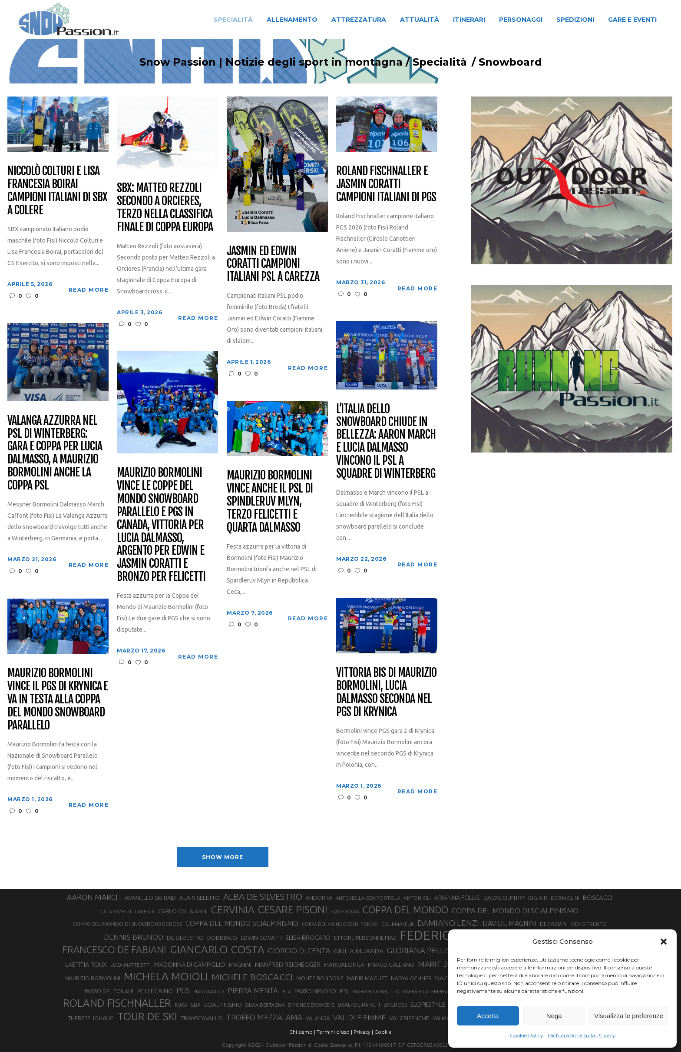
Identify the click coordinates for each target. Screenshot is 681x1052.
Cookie (383, 1032)
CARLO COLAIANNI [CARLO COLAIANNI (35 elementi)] (183, 911)
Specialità (422, 62)
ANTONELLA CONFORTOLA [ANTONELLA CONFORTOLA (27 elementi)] (368, 898)
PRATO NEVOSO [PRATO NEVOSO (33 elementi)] (315, 991)
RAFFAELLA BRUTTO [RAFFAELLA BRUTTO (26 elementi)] (376, 991)
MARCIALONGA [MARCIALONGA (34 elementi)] (344, 965)
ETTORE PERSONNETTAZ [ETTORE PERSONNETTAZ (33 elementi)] (365, 938)
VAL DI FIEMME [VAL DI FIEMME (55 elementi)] (359, 1017)
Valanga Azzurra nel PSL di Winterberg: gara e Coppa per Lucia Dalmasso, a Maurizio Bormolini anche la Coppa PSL (54, 453)
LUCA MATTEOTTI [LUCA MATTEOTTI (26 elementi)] (130, 965)
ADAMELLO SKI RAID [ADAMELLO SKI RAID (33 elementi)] (150, 898)
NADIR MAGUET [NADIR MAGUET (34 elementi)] (367, 978)
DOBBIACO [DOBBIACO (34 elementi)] (222, 938)
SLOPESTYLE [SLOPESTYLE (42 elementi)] (428, 1004)
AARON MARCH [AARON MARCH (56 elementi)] (94, 897)
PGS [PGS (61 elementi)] (183, 990)
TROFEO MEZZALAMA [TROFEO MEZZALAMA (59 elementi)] (264, 1017)
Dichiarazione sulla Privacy (581, 1035)
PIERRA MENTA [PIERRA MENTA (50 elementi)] (253, 991)
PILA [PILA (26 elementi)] (286, 991)
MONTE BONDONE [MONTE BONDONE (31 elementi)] (320, 978)
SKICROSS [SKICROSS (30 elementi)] (395, 1005)
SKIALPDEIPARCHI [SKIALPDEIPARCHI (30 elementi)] (358, 1005)
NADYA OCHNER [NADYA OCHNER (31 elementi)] (411, 978)
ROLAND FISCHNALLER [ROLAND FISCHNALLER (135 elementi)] (117, 1003)
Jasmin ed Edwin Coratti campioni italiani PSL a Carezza (273, 264)
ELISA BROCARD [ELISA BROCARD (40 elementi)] (308, 937)
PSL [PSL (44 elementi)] (345, 991)
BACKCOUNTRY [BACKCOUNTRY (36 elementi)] (504, 897)
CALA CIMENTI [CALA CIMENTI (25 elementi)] (115, 911)
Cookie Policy (526, 1035)
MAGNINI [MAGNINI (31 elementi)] (240, 965)
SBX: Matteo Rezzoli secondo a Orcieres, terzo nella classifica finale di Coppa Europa (164, 208)
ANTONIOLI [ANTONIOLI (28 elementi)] (417, 898)
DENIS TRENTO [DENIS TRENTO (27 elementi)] (589, 924)
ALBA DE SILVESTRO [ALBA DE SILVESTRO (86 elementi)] (262, 897)
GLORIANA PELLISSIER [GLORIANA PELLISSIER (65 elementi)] (426, 950)
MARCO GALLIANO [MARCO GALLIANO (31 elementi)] (391, 965)
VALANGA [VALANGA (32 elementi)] (318, 1018)
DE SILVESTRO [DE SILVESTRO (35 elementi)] (185, 937)
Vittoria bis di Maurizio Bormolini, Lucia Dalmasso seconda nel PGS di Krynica (386, 692)
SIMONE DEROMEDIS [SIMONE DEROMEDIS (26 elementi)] (311, 1005)
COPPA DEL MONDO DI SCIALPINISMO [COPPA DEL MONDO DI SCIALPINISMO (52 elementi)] (515, 910)
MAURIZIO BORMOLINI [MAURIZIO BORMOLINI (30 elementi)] (92, 978)
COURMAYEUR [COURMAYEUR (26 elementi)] (397, 924)
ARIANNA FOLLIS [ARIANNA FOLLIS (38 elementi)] (457, 897)
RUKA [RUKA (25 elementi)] (181, 1005)
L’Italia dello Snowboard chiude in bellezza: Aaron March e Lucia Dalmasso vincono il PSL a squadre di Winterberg (385, 441)
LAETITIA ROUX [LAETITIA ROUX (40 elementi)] (86, 964)
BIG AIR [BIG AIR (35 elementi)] (537, 897)
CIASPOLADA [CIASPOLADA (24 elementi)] (345, 911)
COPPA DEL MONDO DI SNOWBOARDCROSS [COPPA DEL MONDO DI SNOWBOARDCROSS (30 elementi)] (127, 924)
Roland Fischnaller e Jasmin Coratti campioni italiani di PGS (386, 184)
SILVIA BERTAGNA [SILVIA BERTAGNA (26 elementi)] (264, 1005)
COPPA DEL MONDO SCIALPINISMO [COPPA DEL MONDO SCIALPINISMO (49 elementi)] (241, 923)
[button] (663, 941)
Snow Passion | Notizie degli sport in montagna (253, 62)
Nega (554, 1015)
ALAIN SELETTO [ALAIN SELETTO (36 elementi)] (199, 897)
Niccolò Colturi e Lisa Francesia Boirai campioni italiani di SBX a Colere (57, 191)
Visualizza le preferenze (628, 1015)
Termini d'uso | (334, 1032)
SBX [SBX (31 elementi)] (196, 1005)
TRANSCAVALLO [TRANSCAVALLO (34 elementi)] (202, 1018)
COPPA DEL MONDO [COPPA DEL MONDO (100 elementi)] (405, 910)
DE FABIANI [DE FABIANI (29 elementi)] (554, 924)
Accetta (488, 1015)
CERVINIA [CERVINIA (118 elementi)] (233, 909)
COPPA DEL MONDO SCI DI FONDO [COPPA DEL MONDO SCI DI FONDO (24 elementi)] (340, 924)
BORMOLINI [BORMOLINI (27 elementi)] (565, 898)
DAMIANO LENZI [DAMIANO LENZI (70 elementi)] (448, 923)
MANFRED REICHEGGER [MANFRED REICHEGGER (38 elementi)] (288, 964)
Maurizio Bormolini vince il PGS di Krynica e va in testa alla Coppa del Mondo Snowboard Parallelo (57, 699)
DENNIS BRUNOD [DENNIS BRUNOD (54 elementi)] (133, 937)
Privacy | (363, 1032)
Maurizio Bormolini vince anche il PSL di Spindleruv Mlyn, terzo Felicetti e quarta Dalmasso (269, 501)
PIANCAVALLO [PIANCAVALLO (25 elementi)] (208, 991)
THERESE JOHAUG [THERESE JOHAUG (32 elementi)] (91, 1018)
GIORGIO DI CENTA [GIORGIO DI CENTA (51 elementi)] (299, 950)
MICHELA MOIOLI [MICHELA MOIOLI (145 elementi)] (166, 976)
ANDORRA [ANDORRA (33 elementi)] (319, 898)
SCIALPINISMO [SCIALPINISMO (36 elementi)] (223, 1004)
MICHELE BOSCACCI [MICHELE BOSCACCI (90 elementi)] (252, 977)
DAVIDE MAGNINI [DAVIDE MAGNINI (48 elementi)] (509, 923)
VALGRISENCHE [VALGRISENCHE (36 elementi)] (409, 1018)
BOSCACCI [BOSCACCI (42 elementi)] (597, 897)
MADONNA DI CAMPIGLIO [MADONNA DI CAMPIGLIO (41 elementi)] (189, 964)
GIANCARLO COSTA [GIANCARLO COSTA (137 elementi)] (217, 949)
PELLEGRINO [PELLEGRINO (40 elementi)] (155, 991)
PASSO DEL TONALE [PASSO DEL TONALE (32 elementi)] (109, 991)
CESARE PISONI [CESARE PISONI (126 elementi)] (292, 909)
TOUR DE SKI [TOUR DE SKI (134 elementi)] (147, 1016)
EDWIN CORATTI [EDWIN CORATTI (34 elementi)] (261, 938)
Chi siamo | (302, 1032)
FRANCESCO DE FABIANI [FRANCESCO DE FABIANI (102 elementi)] (114, 949)
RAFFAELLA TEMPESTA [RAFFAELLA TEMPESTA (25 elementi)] (426, 991)
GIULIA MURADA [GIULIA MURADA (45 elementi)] (358, 951)
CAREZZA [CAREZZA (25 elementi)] (145, 911)
